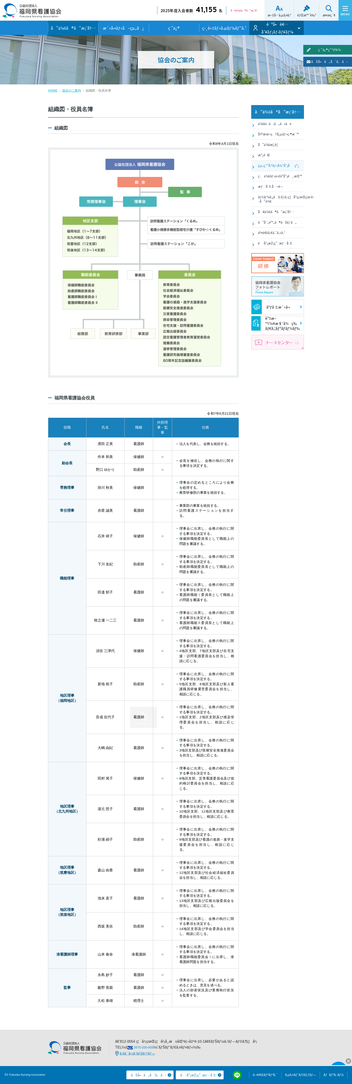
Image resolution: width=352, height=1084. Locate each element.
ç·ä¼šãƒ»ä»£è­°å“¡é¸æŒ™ (270, 197)
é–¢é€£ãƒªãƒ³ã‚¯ (265, 1075)
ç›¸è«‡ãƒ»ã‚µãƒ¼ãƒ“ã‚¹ (224, 28)
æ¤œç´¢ (322, 15)
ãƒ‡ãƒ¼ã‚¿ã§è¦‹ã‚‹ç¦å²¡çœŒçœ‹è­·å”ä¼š (280, 229)
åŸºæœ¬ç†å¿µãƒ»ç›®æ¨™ (278, 139)
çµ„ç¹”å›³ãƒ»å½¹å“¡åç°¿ (278, 180)
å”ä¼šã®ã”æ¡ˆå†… (73, 28)
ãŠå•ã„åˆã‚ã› (348, 79)
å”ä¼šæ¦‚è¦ (268, 153)
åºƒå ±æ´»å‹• (270, 352)
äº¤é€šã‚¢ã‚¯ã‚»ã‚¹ (270, 273)
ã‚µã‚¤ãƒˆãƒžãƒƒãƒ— (300, 1075)
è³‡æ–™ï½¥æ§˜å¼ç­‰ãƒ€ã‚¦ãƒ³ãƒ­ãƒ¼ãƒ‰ (275, 368)
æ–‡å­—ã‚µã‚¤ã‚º (272, 15)
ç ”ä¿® (174, 28)
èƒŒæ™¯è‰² (299, 15)
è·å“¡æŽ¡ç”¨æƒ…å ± (275, 287)
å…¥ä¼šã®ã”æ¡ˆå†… (276, 246)
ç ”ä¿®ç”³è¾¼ (348, 57)
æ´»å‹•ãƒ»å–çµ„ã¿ (123, 28)
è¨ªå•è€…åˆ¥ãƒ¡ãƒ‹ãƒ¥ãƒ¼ (277, 28)
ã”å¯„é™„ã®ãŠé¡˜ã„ (277, 259)
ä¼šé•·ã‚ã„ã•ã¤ (274, 125)
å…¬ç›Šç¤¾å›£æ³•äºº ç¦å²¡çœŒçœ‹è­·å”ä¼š (32, 12)
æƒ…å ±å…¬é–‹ (269, 213)
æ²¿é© (262, 167)
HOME (52, 90)
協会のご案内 (71, 90)
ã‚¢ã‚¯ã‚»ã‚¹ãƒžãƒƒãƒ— (137, 1053)
